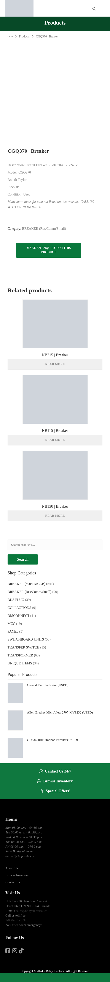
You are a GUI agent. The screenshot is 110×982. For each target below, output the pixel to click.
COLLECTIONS (19, 608)
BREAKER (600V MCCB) (26, 584)
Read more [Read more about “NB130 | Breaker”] (55, 515)
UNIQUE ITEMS (20, 663)
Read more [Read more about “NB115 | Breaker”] (55, 440)
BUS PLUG (16, 600)
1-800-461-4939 (16, 920)
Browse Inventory (17, 875)
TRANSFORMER (20, 655)
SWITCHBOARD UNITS (26, 639)
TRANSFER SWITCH (23, 647)
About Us (11, 868)
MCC (11, 623)
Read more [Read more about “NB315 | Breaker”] (55, 364)
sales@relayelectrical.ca (31, 910)
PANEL (13, 631)
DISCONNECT (18, 615)
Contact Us (12, 882)
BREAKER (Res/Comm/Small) (44, 228)
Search (23, 559)
